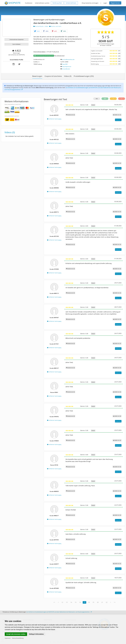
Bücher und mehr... (55, 26)
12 (62, 602)
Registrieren (115, 3)
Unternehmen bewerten (16, 39)
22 (106, 602)
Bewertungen (37, 76)
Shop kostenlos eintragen (90, 3)
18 (89, 602)
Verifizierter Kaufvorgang (54, 119)
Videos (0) (67, 76)
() (117, 114)
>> (114, 602)
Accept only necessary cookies (15, 634)
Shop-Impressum (66, 66)
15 (75, 602)
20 (98, 602)
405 (105, 98)
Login (105, 3)
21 (102, 602)
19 (93, 602)
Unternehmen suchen (42, 3)
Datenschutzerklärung (18, 638)
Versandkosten (66, 69)
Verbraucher (57, 3)
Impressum (8, 638)
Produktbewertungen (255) (84, 76)
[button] (37, 31)
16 (80, 602)
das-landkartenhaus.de (68, 59)
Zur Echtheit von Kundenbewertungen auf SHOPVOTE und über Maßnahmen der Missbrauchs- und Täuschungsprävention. (59, 612)
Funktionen (28, 3)
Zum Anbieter (16, 44)
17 (84, 602)
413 (97, 98)
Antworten (118, 120)
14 (71, 602)
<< (54, 602)
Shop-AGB (64, 64)
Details (93, 105)
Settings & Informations (36, 634)
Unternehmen (71, 3)
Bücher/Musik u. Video (41, 26)
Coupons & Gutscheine (53, 76)
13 (67, 602)
